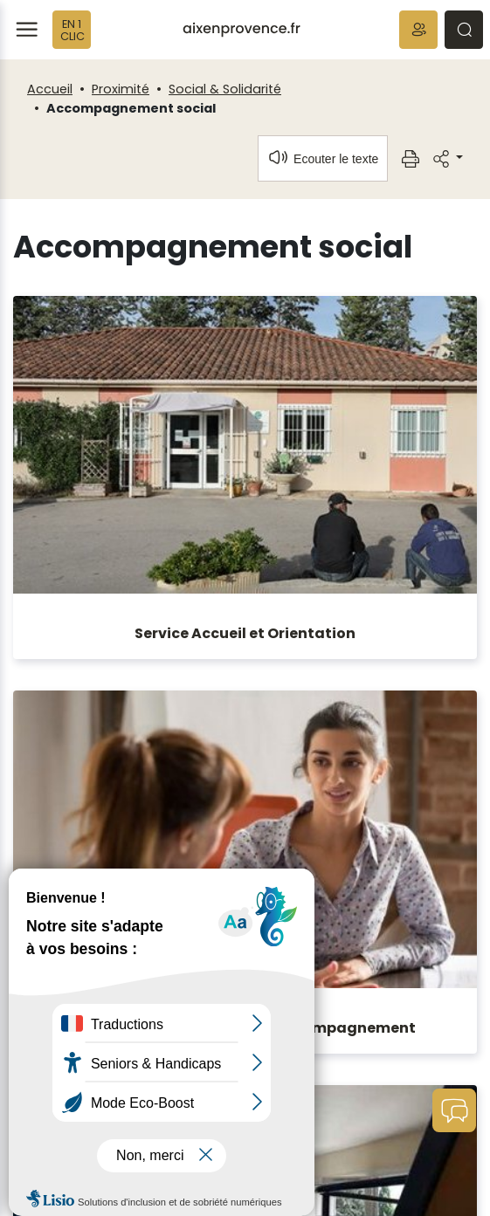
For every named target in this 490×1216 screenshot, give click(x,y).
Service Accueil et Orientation (245, 633)
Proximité (120, 89)
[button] (418, 29)
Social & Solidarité (225, 89)
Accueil (49, 89)
